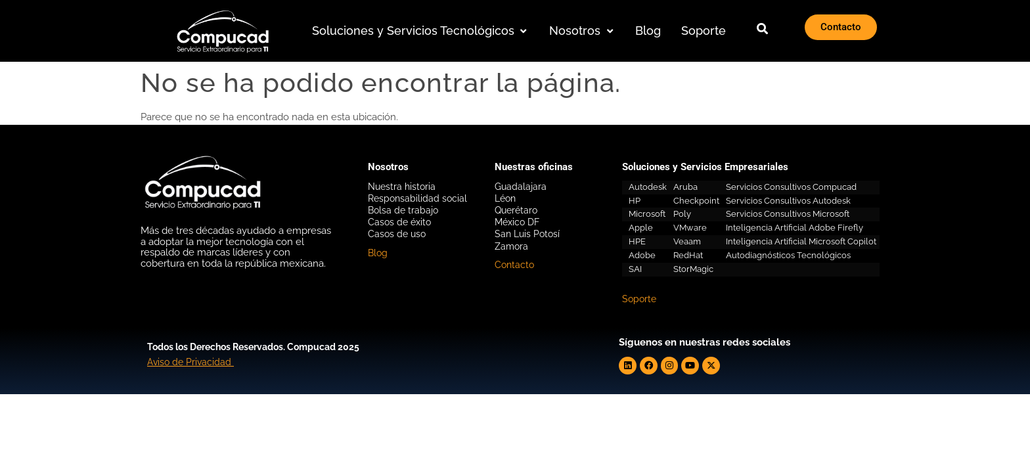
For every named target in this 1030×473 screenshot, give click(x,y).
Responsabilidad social (417, 198)
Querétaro (516, 210)
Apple (641, 228)
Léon (505, 198)
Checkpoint (696, 201)
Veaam (687, 241)
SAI (635, 269)
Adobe (642, 255)
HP (634, 201)
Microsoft (647, 214)
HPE (637, 241)
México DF (517, 222)
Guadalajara (521, 186)
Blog (378, 253)
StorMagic (693, 269)
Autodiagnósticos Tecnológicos (788, 255)
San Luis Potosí (527, 234)
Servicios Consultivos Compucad (791, 187)
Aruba (685, 187)
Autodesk (648, 187)
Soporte (639, 299)
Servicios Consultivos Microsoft (787, 214)
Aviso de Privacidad (189, 361)
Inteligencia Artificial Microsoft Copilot (801, 241)
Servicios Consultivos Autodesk (788, 201)
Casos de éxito (399, 222)
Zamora (511, 246)
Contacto (514, 264)
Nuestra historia (402, 186)
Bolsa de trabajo (403, 210)
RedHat (688, 255)
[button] (420, 31)
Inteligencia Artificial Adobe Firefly (794, 228)
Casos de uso (397, 234)
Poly (682, 214)
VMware (690, 228)
